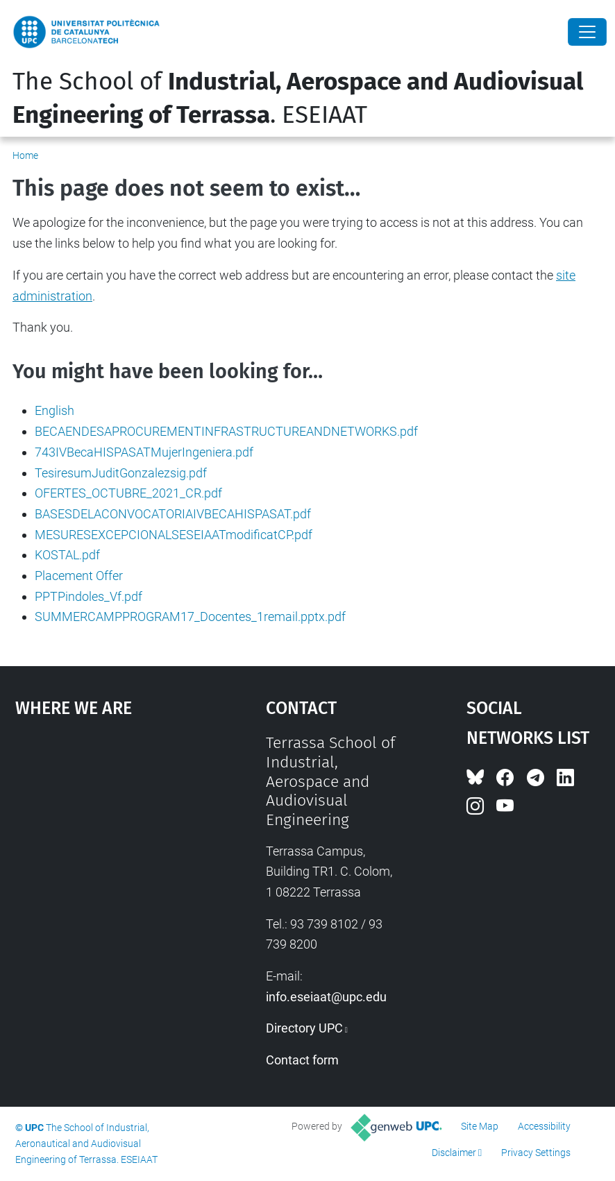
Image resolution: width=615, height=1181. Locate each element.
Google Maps (107, 837)
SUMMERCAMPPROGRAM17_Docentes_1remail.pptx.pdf (190, 616)
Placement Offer (79, 575)
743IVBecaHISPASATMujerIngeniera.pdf (144, 452)
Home (25, 155)
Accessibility (544, 1126)
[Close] (587, 32)
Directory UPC (304, 1028)
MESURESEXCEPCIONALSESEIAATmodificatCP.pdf (173, 534)
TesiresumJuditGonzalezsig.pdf (121, 473)
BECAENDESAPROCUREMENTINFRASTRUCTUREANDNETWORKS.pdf (226, 431)
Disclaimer (454, 1152)
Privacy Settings (536, 1152)
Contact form (302, 1060)
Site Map (479, 1126)
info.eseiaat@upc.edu (326, 996)
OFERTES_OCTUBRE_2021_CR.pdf (128, 493)
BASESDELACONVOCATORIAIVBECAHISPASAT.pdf (173, 514)
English (54, 410)
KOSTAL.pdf (67, 554)
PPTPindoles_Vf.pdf (88, 596)
